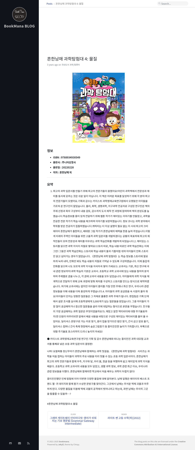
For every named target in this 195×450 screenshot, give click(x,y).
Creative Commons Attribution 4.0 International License (159, 443)
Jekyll (61, 444)
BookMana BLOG (19, 26)
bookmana (64, 441)
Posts (50, 3)
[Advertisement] (19, 78)
